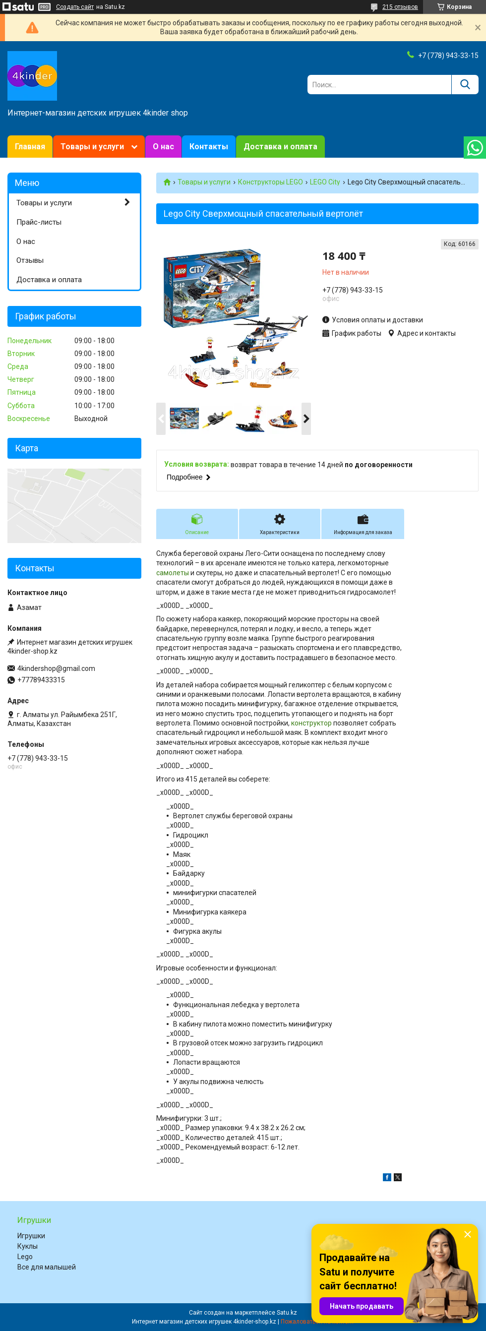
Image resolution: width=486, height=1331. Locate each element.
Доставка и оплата (280, 146)
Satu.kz (287, 1312)
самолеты (172, 573)
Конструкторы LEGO (270, 182)
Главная (30, 146)
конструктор (311, 723)
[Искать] (465, 84)
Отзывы (30, 260)
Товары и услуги (92, 146)
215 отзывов (400, 6)
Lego (25, 1257)
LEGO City (325, 182)
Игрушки (31, 1236)
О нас (163, 146)
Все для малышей (46, 1267)
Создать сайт (75, 6)
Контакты (208, 146)
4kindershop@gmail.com (56, 668)
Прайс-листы (38, 222)
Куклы (27, 1246)
